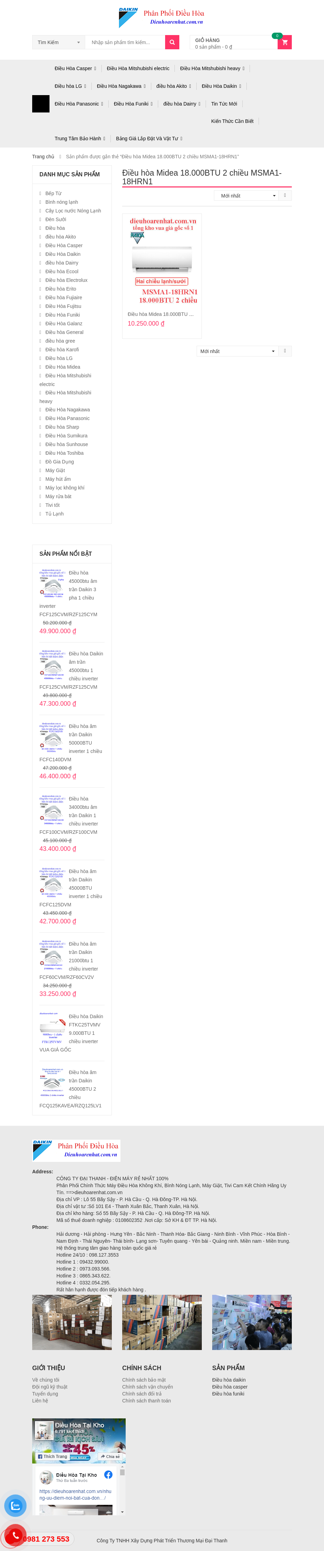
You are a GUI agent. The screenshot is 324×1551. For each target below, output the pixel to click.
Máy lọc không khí (64, 488)
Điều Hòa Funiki (131, 104)
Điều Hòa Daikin (219, 86)
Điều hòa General (64, 332)
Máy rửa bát (58, 496)
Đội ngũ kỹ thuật (50, 1387)
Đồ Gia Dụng (59, 461)
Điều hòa (55, 228)
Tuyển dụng (45, 1394)
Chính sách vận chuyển (147, 1387)
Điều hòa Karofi (62, 349)
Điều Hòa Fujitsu (63, 306)
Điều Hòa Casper (73, 68)
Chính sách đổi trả (142, 1394)
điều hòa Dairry (179, 104)
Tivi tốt (52, 505)
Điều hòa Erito (60, 289)
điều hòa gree (60, 341)
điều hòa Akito (171, 86)
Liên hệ (40, 1400)
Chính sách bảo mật (144, 1380)
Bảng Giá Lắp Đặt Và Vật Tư (147, 138)
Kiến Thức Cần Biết (232, 121)
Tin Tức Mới (224, 104)
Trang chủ (43, 156)
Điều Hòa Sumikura (66, 435)
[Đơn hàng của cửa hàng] (248, 196)
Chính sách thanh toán (146, 1400)
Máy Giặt (55, 470)
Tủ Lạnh (54, 514)
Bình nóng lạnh (61, 202)
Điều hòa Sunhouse (66, 444)
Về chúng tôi (45, 1380)
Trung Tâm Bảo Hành (78, 138)
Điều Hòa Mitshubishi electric (138, 68)
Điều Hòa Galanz (63, 323)
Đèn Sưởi (55, 219)
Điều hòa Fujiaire (63, 297)
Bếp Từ (53, 193)
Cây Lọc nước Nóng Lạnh (73, 210)
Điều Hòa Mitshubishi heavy (210, 68)
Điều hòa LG (68, 86)
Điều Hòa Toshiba (64, 453)
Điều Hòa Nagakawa (119, 86)
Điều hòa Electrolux (66, 280)
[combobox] (59, 42)
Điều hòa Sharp (62, 427)
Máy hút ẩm (58, 479)
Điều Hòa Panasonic (77, 104)
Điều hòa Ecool (61, 271)
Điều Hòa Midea (62, 367)
